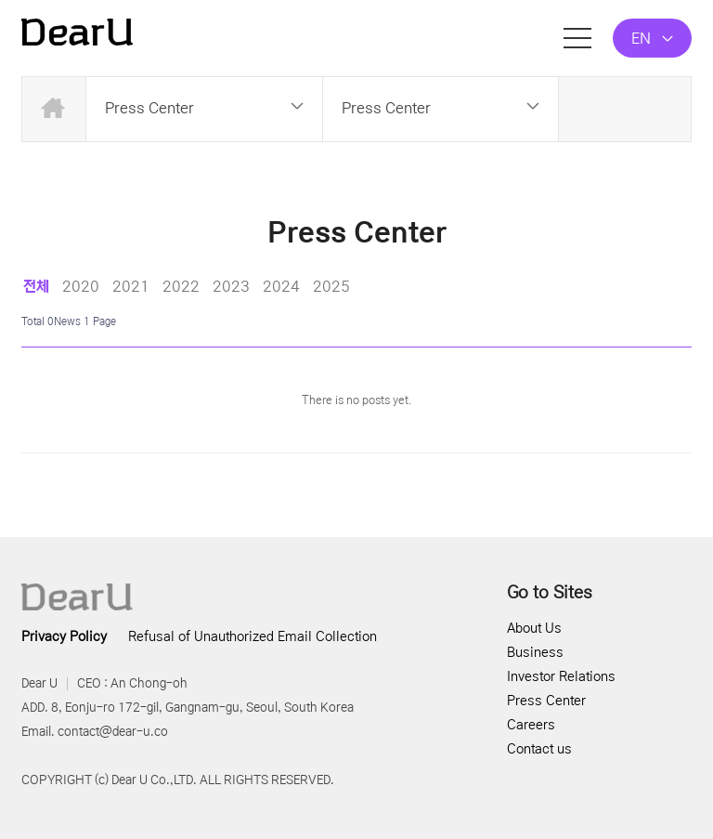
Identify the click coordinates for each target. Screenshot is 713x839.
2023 (231, 286)
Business (535, 652)
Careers (531, 724)
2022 (181, 286)
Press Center (546, 700)
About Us (534, 628)
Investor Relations (561, 676)
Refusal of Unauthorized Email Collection (252, 636)
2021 (130, 286)
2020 (80, 286)
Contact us (539, 748)
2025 (331, 286)
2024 (281, 286)
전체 (36, 286)
